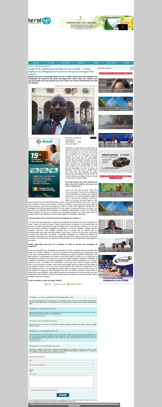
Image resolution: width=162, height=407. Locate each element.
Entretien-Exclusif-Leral (42, 66)
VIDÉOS (96, 63)
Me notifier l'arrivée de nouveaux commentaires (44, 390)
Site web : (32, 369)
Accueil (30, 66)
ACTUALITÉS (66, 63)
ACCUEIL (36, 63)
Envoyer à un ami (58, 284)
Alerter (71, 297)
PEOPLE (126, 63)
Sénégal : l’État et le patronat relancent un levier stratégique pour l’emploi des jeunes (113, 145)
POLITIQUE (51, 63)
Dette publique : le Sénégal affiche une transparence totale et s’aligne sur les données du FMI (114, 231)
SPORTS (81, 63)
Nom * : (31, 360)
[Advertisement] (81, 45)
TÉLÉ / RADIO (111, 63)
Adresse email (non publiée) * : (37, 364)
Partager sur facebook (76, 284)
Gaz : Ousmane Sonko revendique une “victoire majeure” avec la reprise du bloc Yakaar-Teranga (115, 108)
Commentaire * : (33, 374)
